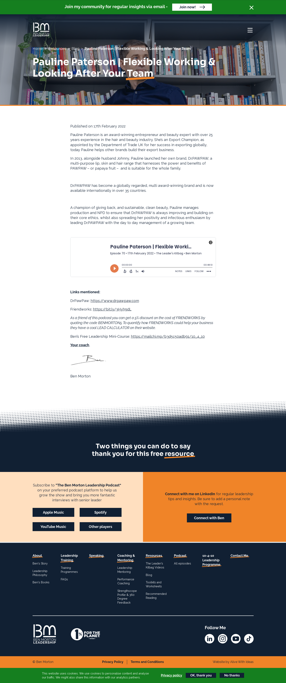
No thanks (232, 675)
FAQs (64, 579)
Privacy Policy (112, 662)
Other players (100, 527)
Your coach (79, 345)
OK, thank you (201, 675)
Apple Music (53, 512)
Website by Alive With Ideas (233, 662)
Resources (57, 48)
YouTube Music (53, 527)
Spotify (100, 512)
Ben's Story (40, 563)
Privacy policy (171, 675)
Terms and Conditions (147, 662)
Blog (75, 48)
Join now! (187, 7)
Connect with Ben (209, 518)
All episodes (182, 563)
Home (38, 48)
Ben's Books (41, 582)
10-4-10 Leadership (211, 560)
